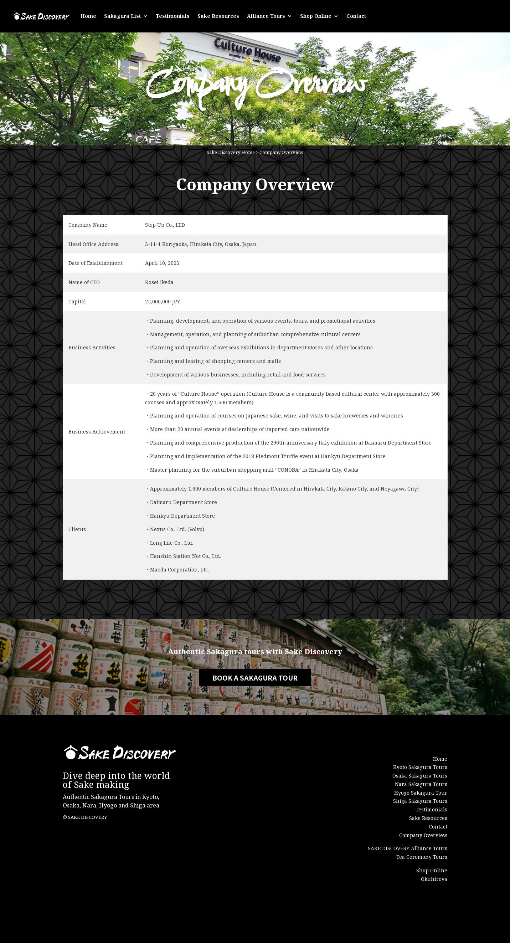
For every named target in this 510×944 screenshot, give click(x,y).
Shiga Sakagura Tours (420, 801)
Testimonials (173, 15)
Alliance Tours (266, 15)
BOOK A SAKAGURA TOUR (255, 678)
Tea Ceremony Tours (421, 857)
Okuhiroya (434, 879)
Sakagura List (122, 15)
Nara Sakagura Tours (421, 784)
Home (88, 15)
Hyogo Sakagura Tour (420, 793)
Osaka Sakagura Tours (419, 776)
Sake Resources (218, 15)
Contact (356, 15)
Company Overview (281, 153)
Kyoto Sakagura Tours (420, 767)
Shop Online (315, 15)
